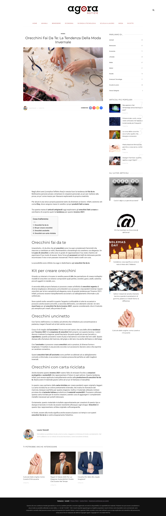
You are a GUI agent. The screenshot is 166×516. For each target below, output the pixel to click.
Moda (120, 23)
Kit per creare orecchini (43, 228)
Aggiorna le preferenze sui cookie (99, 501)
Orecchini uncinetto (42, 231)
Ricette (130, 23)
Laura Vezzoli (32, 108)
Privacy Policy (74, 501)
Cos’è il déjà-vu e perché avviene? (126, 201)
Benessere (56, 23)
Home (35, 23)
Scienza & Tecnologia (87, 23)
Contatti (67, 501)
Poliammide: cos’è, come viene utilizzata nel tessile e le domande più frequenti (132, 120)
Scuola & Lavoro (107, 23)
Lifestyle (126, 57)
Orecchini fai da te (41, 225)
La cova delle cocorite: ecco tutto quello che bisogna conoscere (130, 134)
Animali (44, 23)
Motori (126, 68)
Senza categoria (126, 90)
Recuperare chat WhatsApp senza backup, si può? (132, 107)
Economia (69, 23)
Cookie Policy (84, 501)
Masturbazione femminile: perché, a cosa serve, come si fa (132, 147)
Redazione (60, 501)
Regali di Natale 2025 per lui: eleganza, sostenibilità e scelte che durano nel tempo (61, 479)
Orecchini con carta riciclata (45, 233)
